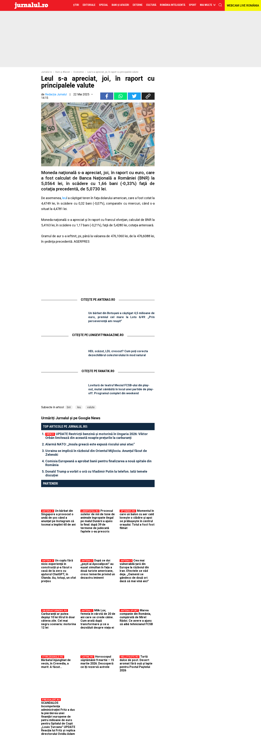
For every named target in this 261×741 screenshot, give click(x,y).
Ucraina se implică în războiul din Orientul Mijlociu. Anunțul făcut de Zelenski (96, 452)
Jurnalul (31, 5)
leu (64, 198)
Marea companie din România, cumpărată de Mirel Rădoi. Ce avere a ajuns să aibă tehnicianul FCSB (136, 617)
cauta (220, 5)
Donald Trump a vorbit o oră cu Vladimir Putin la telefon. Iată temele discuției (96, 473)
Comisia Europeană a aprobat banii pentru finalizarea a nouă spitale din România (98, 463)
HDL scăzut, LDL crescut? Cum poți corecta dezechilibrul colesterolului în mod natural (118, 353)
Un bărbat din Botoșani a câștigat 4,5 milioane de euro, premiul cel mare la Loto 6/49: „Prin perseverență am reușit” (121, 317)
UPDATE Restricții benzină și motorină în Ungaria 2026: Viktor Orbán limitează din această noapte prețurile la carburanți (96, 436)
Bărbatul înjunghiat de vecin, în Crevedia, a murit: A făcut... (56, 663)
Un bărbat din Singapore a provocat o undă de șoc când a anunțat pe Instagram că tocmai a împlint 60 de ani (58, 517)
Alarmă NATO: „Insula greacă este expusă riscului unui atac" (90, 444)
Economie (79, 72)
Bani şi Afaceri (62, 72)
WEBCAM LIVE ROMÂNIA (243, 5)
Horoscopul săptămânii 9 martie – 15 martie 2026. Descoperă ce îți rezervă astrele (97, 662)
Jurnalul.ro (46, 72)
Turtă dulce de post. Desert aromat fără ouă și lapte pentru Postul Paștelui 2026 (136, 663)
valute (91, 407)
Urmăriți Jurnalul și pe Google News (70, 418)
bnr (69, 407)
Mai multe (206, 4)
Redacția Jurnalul (56, 94)
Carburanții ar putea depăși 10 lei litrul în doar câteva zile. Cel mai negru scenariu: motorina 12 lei (58, 620)
